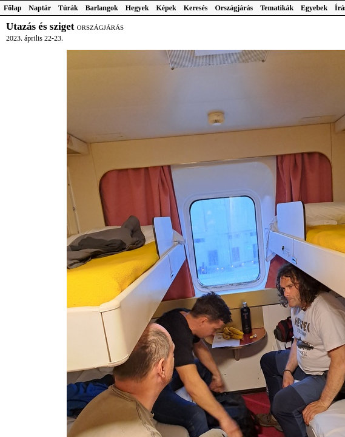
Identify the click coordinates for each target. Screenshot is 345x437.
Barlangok (101, 8)
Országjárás (234, 8)
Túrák (68, 8)
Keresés (196, 8)
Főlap (12, 8)
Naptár (39, 8)
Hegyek (137, 8)
